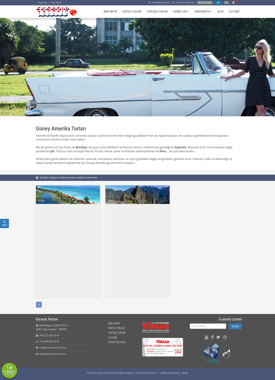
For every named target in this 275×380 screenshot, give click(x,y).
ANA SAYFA (110, 11)
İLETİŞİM (234, 11)
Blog (185, 372)
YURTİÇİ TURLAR (131, 11)
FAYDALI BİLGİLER (117, 342)
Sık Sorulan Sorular (146, 372)
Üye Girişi (43, 2)
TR (218, 2)
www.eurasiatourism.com (52, 353)
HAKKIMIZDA (203, 11)
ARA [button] (4, 223)
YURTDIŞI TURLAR (157, 11)
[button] (234, 2)
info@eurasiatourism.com (52, 347)
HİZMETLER (181, 11)
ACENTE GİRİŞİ (204, 2)
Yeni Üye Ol (56, 2)
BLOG (221, 11)
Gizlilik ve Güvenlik (169, 372)
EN (226, 2)
